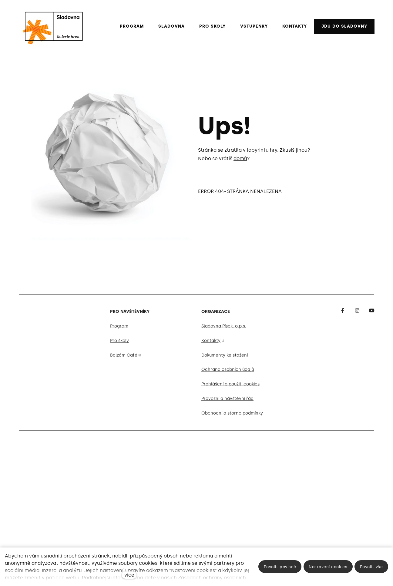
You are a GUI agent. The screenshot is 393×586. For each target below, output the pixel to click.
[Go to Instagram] (357, 313)
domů (240, 158)
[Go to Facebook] (342, 313)
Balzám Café (123, 357)
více (129, 575)
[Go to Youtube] (371, 313)
